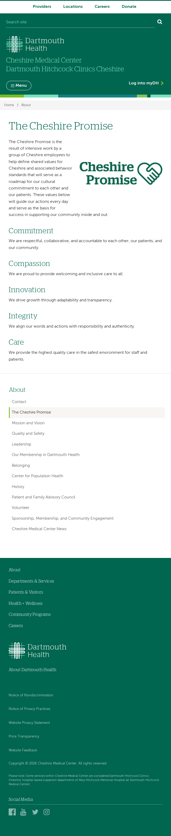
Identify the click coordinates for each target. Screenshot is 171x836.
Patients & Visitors (26, 592)
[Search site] (80, 22)
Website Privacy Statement (29, 723)
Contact (19, 402)
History (18, 487)
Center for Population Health (37, 476)
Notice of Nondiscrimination (31, 695)
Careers (102, 7)
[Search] (160, 22)
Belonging (21, 466)
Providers (42, 7)
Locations (73, 7)
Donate (129, 7)
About (26, 105)
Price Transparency (24, 736)
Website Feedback (23, 750)
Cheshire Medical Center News (39, 529)
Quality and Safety (28, 434)
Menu (21, 86)
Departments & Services (31, 581)
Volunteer (20, 508)
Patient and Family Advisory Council (43, 497)
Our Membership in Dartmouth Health (46, 455)
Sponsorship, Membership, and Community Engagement (63, 518)
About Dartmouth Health (32, 670)
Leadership (21, 444)
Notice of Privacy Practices (29, 709)
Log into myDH (144, 83)
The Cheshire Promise (31, 412)
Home (9, 105)
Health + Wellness (25, 603)
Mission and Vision (28, 423)
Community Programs (30, 615)
